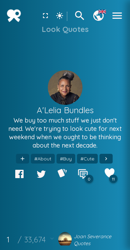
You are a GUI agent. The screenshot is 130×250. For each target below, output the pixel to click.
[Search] (79, 19)
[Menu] (117, 19)
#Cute (87, 159)
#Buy (66, 159)
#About (42, 159)
